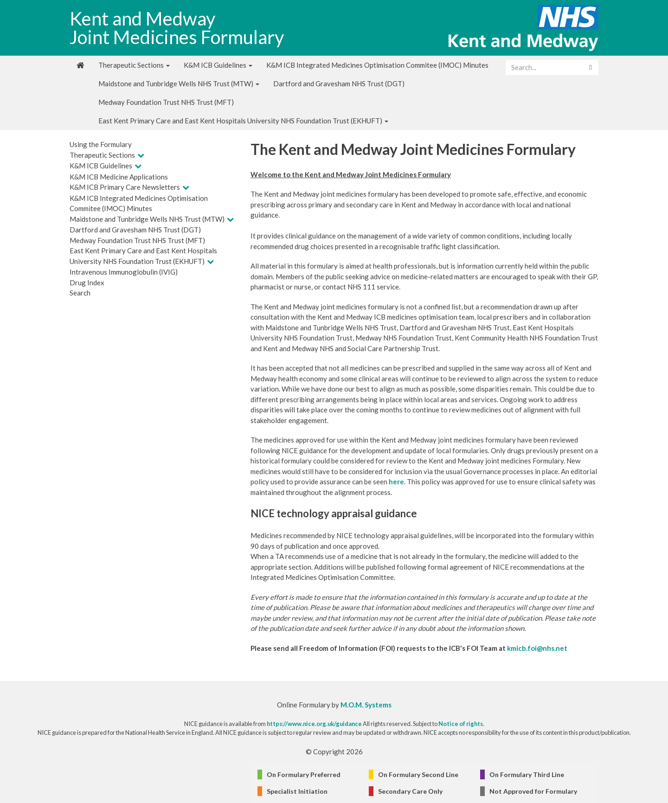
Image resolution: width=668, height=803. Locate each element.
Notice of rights (460, 723)
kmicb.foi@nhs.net (537, 648)
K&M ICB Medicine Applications (119, 177)
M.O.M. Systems (366, 704)
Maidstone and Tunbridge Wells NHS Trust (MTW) (178, 83)
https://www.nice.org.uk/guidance (314, 723)
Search (80, 293)
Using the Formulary (101, 144)
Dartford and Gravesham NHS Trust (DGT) (339, 83)
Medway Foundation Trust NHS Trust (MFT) (166, 102)
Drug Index (87, 282)
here (396, 481)
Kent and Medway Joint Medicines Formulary (177, 27)
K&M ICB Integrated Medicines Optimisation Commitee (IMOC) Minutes (377, 65)
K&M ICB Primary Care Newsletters (125, 187)
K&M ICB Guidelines (218, 65)
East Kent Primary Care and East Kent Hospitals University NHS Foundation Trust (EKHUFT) (243, 120)
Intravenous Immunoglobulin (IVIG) (124, 272)
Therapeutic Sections (134, 65)
